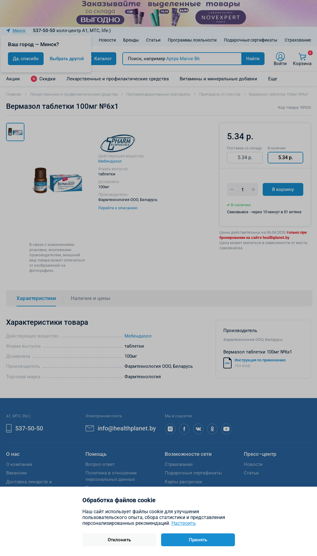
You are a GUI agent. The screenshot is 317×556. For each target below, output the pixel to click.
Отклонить (119, 540)
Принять (198, 540)
